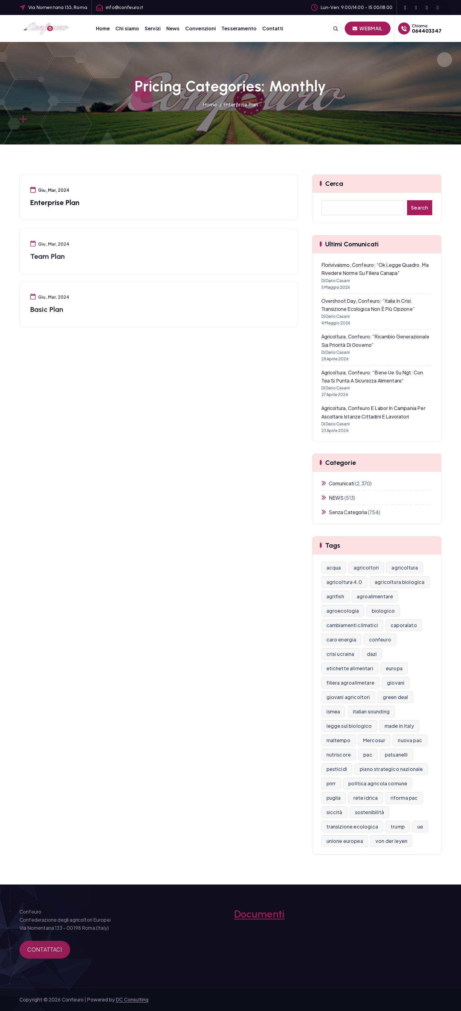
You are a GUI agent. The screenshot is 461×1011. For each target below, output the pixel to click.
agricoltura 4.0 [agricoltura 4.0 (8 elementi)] (344, 582)
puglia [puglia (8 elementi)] (333, 798)
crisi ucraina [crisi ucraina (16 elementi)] (340, 654)
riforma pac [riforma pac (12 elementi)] (404, 798)
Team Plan (47, 261)
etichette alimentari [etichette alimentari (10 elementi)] (349, 668)
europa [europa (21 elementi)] (394, 668)
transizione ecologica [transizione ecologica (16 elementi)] (352, 826)
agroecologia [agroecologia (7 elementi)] (342, 611)
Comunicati (342, 483)
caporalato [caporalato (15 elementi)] (404, 625)
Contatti (272, 28)
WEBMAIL (367, 28)
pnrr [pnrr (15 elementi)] (331, 783)
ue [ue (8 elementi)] (420, 826)
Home (103, 28)
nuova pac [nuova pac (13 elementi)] (410, 740)
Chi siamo (127, 28)
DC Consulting (132, 999)
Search (419, 207)
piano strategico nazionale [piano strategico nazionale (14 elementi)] (391, 769)
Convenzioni (200, 28)
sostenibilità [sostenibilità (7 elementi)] (369, 812)
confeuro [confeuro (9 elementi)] (380, 639)
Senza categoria (348, 512)
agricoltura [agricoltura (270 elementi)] (404, 567)
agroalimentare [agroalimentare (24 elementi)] (375, 596)
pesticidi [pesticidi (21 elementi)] (336, 769)
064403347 (427, 31)
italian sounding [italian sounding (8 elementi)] (371, 711)
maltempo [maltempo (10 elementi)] (338, 740)
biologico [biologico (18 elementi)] (383, 611)
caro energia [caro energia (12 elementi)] (341, 639)
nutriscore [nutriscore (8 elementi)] (338, 754)
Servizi (153, 28)
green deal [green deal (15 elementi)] (395, 697)
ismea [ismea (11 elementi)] (333, 711)
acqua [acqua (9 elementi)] (333, 567)
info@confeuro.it (125, 7)
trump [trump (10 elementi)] (398, 826)
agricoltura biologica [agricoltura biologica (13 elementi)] (399, 582)
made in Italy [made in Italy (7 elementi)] (399, 726)
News (173, 28)
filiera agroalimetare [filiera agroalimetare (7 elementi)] (350, 682)
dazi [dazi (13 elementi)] (372, 654)
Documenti (259, 918)
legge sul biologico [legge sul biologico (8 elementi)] (349, 726)
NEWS (336, 498)
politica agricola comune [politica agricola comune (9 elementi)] (377, 783)
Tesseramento (239, 28)
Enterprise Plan (240, 104)
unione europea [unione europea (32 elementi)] (344, 841)
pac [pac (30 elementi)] (367, 754)
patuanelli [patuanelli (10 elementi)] (396, 754)
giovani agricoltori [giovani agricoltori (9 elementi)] (348, 697)
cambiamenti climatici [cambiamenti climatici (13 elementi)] (352, 625)
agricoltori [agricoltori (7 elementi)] (366, 567)
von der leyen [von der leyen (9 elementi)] (391, 841)
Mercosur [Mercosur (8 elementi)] (374, 740)
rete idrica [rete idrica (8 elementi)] (365, 798)
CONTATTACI (44, 953)
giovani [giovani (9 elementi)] (395, 682)
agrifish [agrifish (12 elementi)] (335, 596)
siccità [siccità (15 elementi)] (334, 812)
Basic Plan (47, 314)
